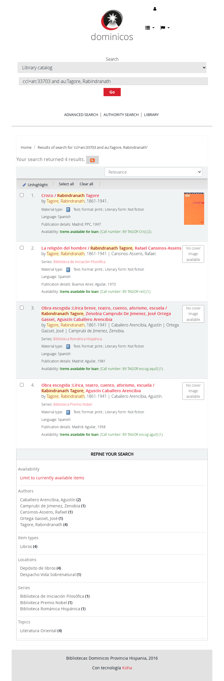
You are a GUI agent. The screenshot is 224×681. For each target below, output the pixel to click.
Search (112, 59)
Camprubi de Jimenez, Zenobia (50, 506)
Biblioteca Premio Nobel (43, 602)
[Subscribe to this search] (92, 160)
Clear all (86, 183)
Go (112, 92)
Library (151, 114)
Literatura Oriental (38, 630)
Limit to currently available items (52, 477)
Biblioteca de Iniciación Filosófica (52, 596)
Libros (26, 546)
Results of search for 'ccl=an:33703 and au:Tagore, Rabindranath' (93, 147)
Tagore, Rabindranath (41, 524)
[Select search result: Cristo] (22, 195)
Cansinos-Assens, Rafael (43, 512)
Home (26, 147)
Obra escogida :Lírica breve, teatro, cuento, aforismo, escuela (106, 313)
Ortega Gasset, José (39, 518)
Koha (127, 667)
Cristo (70, 195)
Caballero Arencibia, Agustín (48, 499)
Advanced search (81, 114)
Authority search (121, 114)
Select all (66, 183)
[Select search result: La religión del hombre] (22, 248)
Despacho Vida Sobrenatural (48, 574)
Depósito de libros (38, 568)
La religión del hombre (111, 248)
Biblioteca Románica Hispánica (50, 608)
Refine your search (112, 454)
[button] (150, 28)
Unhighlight (35, 184)
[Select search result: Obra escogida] (22, 308)
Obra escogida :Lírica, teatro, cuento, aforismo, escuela (97, 387)
